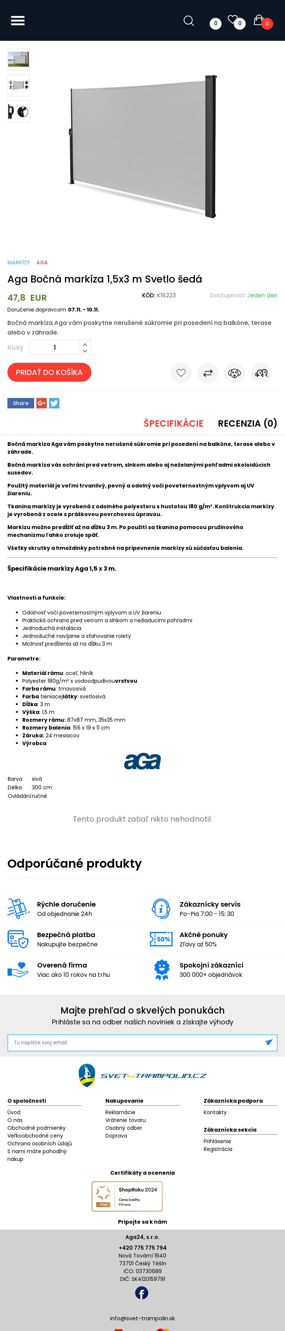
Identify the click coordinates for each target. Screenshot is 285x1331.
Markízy (18, 262)
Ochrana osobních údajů (39, 1143)
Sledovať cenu (234, 374)
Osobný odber (123, 1128)
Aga (42, 262)
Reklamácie (120, 1112)
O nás (15, 1120)
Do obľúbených (181, 374)
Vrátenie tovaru (125, 1120)
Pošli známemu (261, 374)
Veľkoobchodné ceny (35, 1135)
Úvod (13, 1112)
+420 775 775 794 (143, 1248)
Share (21, 403)
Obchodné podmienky (36, 1128)
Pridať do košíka (49, 372)
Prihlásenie (217, 1141)
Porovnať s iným (207, 374)
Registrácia (218, 1149)
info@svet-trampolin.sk (142, 1318)
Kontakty (215, 1112)
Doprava (116, 1135)
